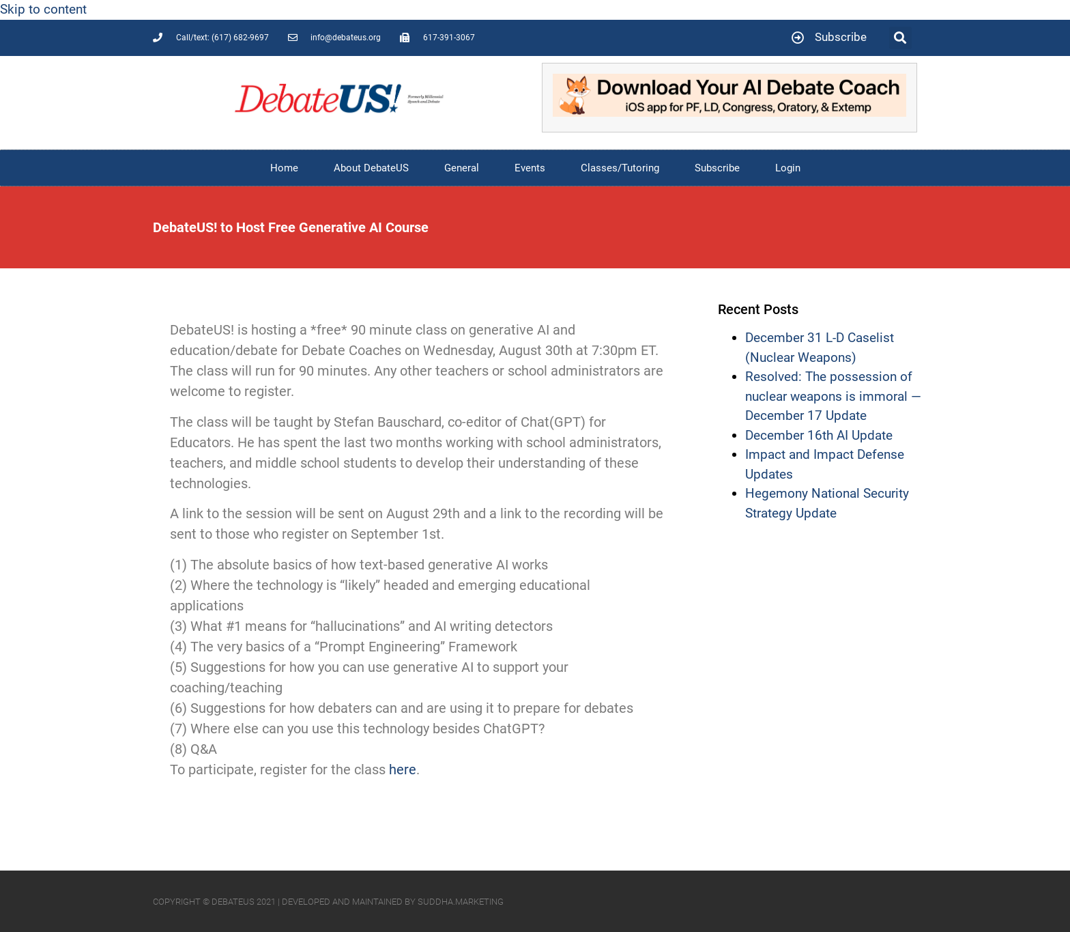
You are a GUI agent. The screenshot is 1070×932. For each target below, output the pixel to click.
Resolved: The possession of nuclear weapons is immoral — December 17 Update (833, 396)
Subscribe (717, 168)
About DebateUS (371, 168)
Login (787, 168)
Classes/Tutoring (620, 168)
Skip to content (43, 9)
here (402, 769)
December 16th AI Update (819, 435)
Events (530, 168)
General (461, 168)
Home (284, 168)
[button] (900, 38)
